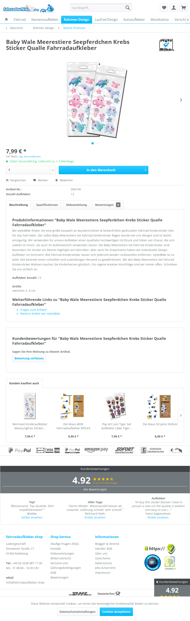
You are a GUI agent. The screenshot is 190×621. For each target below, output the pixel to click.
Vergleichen (16, 180)
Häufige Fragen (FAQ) (64, 544)
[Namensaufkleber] (45, 19)
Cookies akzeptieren (116, 612)
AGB (53, 572)
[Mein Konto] (174, 8)
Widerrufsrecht (60, 558)
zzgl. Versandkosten (29, 156)
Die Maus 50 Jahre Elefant (160, 424)
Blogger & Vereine (107, 544)
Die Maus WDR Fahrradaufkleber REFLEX (73, 426)
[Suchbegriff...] (101, 8)
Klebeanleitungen (62, 553)
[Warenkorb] (184, 8)
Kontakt (55, 549)
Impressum (102, 572)
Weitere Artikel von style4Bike (38, 313)
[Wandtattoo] (160, 19)
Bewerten (64, 180)
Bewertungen (107, 204)
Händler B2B (103, 549)
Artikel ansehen (31, 517)
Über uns (101, 553)
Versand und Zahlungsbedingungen (65, 565)
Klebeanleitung (76, 205)
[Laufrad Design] (106, 19)
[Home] (6, 19)
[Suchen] (127, 8)
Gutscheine (102, 558)
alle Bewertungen (95, 489)
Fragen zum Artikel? (32, 310)
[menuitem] (101, 8)
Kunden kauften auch (24, 383)
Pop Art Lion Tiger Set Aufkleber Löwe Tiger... (116, 426)
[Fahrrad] (20, 19)
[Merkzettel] (164, 8)
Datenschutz (103, 563)
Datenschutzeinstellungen (78, 612)
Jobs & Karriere (105, 568)
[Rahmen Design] (76, 19)
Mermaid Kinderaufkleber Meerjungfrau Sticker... (29, 426)
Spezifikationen (47, 205)
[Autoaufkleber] (134, 19)
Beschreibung (18, 205)
